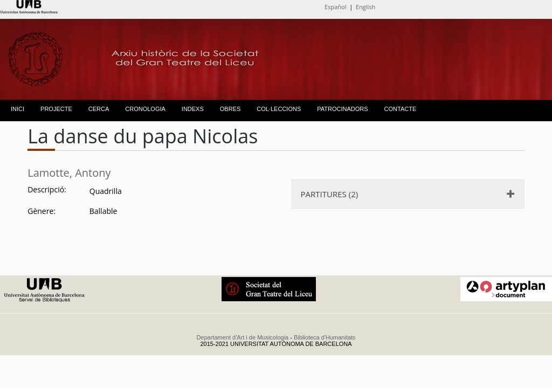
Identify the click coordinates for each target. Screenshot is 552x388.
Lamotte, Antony (69, 172)
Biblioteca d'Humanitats (325, 337)
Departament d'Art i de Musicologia (242, 337)
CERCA (98, 109)
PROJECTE (56, 109)
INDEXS (193, 109)
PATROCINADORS (342, 109)
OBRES (230, 109)
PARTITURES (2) (329, 194)
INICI (17, 109)
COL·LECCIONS (279, 109)
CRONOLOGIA (145, 109)
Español (335, 7)
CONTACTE (400, 109)
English (365, 7)
